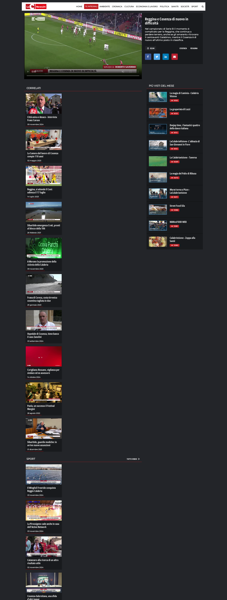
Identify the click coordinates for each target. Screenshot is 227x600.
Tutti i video (133, 459)
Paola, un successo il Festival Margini (41, 407)
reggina (194, 48)
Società (185, 6)
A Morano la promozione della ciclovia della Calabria (41, 263)
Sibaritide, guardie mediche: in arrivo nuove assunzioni (42, 443)
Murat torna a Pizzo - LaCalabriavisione (180, 191)
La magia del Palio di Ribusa (183, 173)
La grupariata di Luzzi (180, 109)
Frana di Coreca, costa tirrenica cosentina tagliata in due (42, 299)
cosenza (183, 48)
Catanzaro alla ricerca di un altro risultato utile (43, 561)
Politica (164, 6)
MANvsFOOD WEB (178, 222)
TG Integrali (91, 6)
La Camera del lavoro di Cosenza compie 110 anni (42, 155)
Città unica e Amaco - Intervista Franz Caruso (42, 118)
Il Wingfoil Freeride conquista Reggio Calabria (41, 489)
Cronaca (117, 6)
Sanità (175, 6)
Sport (194, 6)
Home (79, 6)
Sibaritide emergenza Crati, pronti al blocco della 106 (43, 227)
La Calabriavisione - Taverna (183, 157)
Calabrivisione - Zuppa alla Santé (182, 239)
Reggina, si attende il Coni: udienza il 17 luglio (40, 191)
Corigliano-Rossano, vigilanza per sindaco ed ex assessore (43, 371)
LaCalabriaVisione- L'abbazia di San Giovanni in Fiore (185, 143)
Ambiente (104, 6)
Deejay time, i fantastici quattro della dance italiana (185, 126)
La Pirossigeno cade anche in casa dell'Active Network (43, 525)
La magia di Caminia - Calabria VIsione (184, 94)
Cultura (129, 6)
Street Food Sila (177, 205)
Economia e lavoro (147, 6)
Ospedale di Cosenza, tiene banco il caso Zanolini (43, 335)
